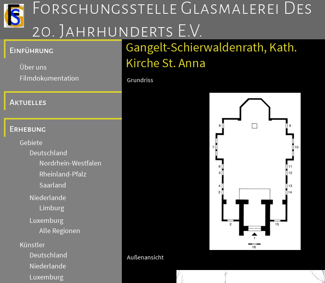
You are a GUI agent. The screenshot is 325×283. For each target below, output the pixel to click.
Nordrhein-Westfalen (70, 163)
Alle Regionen (59, 230)
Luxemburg (46, 220)
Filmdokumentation (49, 78)
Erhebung (27, 129)
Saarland (52, 185)
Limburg (51, 208)
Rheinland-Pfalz (62, 174)
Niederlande (47, 197)
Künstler (32, 245)
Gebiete (31, 142)
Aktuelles (27, 102)
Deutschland (48, 153)
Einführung (31, 50)
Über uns (33, 67)
